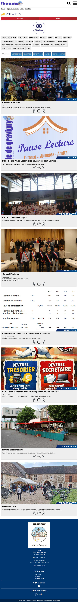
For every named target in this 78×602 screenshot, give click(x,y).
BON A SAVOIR (22, 37)
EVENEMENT (19, 41)
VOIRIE (28, 48)
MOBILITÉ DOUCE (7, 45)
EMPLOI (50, 37)
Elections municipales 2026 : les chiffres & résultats (26, 334)
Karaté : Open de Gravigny (14, 217)
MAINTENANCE (62, 41)
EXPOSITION (29, 41)
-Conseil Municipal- (11, 274)
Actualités (20, 18)
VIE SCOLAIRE (6, 48)
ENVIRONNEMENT (7, 41)
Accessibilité (56, 600)
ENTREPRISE (67, 37)
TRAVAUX (64, 45)
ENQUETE (58, 37)
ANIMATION (5, 37)
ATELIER (13, 37)
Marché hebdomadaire (12, 450)
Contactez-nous (39, 578)
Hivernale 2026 (9, 506)
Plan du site (21, 600)
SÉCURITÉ (36, 45)
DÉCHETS (43, 37)
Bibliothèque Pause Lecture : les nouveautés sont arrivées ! (29, 161)
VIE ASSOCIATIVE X (59, 54)
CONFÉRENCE (33, 37)
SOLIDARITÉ (45, 45)
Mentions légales (31, 600)
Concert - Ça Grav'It (11, 103)
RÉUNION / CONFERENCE (23, 45)
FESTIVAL (38, 41)
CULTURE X (27, 54)
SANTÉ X (47, 54)
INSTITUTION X (38, 54)
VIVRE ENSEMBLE (18, 48)
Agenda (37, 576)
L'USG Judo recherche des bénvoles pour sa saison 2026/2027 (31, 392)
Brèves (58, 18)
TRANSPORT (55, 45)
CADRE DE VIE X (16, 54)
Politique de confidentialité (44, 600)
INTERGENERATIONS (49, 41)
